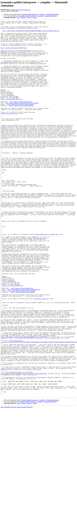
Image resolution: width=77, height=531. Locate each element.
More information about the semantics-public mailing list (17, 482)
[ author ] (34, 17)
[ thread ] (23, 17)
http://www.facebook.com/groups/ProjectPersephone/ (22, 119)
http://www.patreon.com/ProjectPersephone (20, 121)
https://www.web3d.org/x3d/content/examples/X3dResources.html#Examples (24, 400)
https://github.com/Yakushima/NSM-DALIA (14, 53)
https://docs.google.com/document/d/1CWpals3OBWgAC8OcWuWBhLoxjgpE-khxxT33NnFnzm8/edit (30, 33)
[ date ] (18, 17)
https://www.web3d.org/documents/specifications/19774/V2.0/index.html (24, 444)
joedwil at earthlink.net (9, 132)
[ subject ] (29, 17)
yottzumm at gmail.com (41, 354)
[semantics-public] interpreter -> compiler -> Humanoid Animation (40, 14)
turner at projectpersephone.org (11, 115)
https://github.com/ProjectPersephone (21, 122)
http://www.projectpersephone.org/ (21, 118)
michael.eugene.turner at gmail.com (20, 10)
